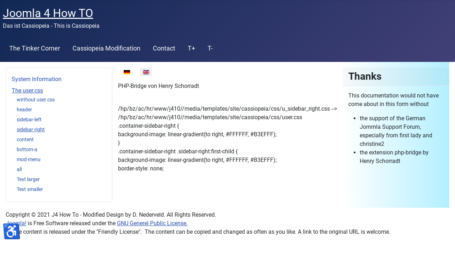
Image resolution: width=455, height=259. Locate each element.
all (19, 169)
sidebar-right (31, 129)
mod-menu (29, 159)
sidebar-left (29, 119)
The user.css (27, 90)
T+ (191, 48)
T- (210, 48)
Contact (164, 48)
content (25, 139)
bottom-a (27, 149)
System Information (36, 79)
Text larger (28, 179)
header (24, 109)
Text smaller (30, 189)
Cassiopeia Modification (106, 48)
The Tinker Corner (34, 48)
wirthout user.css (36, 99)
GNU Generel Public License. (152, 223)
